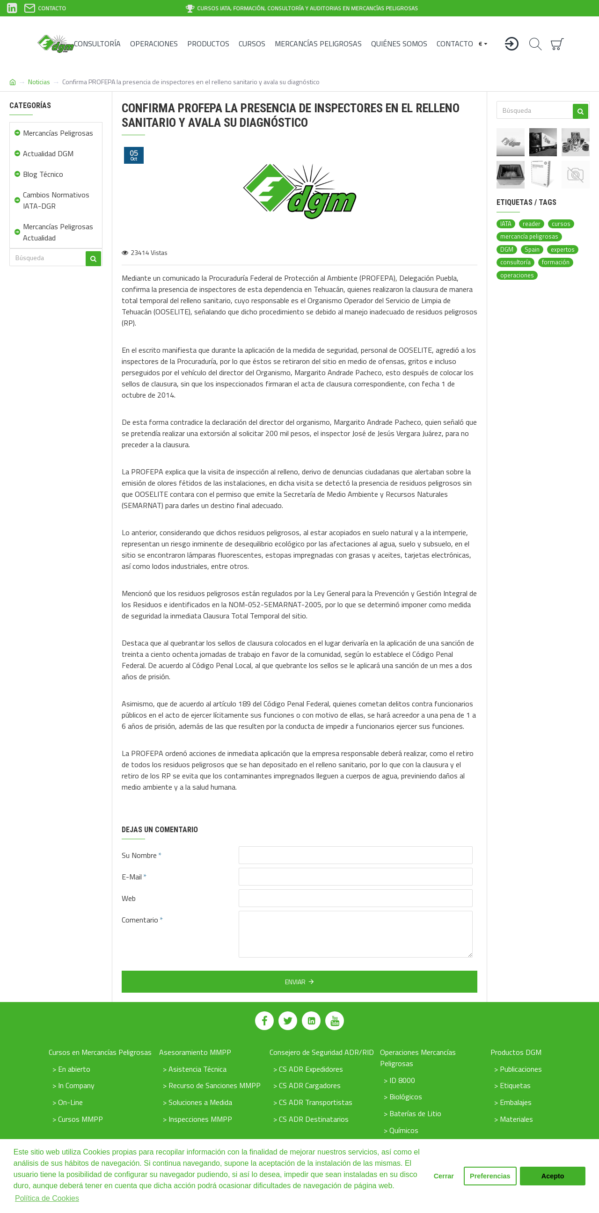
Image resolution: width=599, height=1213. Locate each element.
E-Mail (132, 876)
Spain (532, 249)
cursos (561, 223)
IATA (505, 223)
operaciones (517, 275)
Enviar (295, 982)
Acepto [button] (552, 1176)
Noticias (39, 82)
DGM (506, 249)
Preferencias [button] (490, 1176)
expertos (563, 249)
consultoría (515, 262)
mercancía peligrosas (529, 236)
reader (532, 223)
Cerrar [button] (444, 1176)
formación (556, 262)
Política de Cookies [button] (47, 1198)
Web (129, 898)
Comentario (140, 919)
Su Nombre (139, 855)
